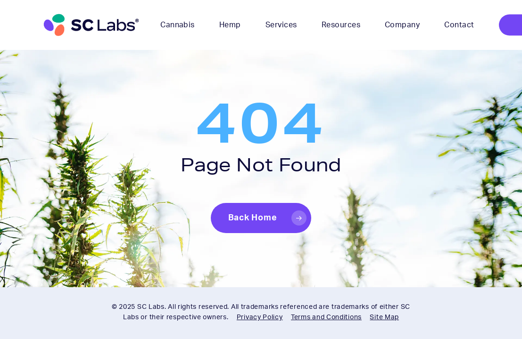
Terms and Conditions (326, 317)
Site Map (384, 317)
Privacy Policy (260, 317)
